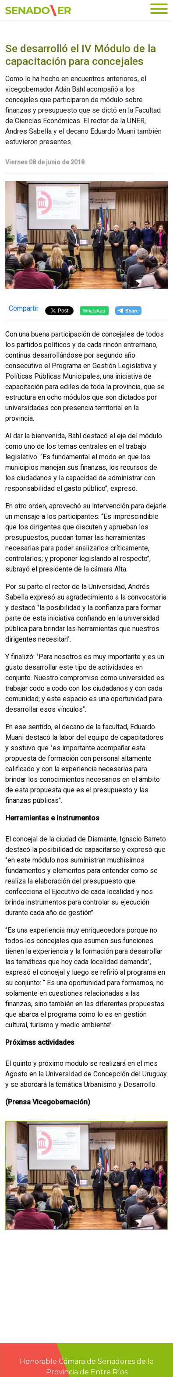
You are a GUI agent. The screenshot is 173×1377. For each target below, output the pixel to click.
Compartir (24, 308)
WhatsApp (94, 310)
